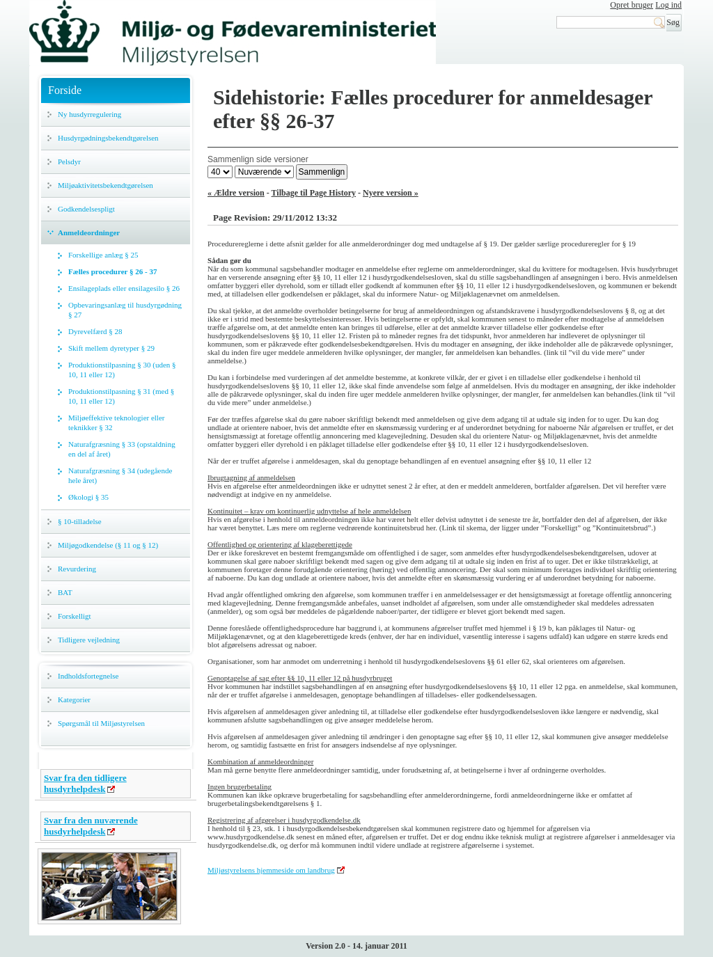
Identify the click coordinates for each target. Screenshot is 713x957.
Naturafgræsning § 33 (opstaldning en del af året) (121, 449)
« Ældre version (236, 193)
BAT (65, 592)
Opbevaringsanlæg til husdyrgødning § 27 (125, 310)
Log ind (668, 5)
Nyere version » (390, 193)
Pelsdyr (69, 161)
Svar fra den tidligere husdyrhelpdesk (85, 783)
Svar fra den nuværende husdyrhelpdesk (91, 826)
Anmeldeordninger (89, 232)
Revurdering (77, 568)
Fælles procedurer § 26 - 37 (112, 271)
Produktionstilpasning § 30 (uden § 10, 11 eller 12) (122, 370)
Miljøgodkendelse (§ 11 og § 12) (108, 545)
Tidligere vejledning (89, 639)
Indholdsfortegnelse (88, 676)
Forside (64, 90)
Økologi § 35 (88, 497)
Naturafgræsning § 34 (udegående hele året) (120, 475)
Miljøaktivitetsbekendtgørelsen (105, 185)
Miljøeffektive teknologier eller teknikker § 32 (116, 422)
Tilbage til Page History (314, 193)
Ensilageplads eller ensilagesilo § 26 (124, 288)
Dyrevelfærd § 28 (95, 331)
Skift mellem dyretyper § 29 (111, 348)
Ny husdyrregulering (89, 114)
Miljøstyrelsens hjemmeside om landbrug (271, 870)
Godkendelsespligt (86, 209)
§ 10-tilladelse (80, 521)
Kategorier (74, 699)
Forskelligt (74, 616)
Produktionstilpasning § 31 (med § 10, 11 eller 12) (121, 396)
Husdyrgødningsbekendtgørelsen (108, 138)
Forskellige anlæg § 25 (103, 255)
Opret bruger (631, 5)
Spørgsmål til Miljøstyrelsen (101, 723)
